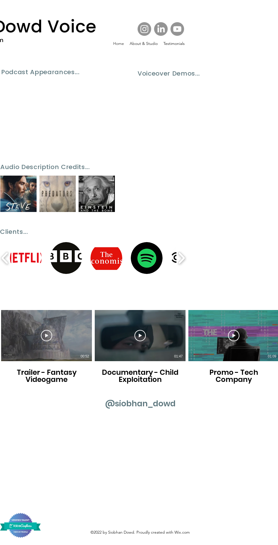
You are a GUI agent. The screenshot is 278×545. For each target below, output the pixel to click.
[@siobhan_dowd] (140, 404)
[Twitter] (177, 29)
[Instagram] (144, 29)
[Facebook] (161, 29)
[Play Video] (46, 335)
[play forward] (181, 257)
